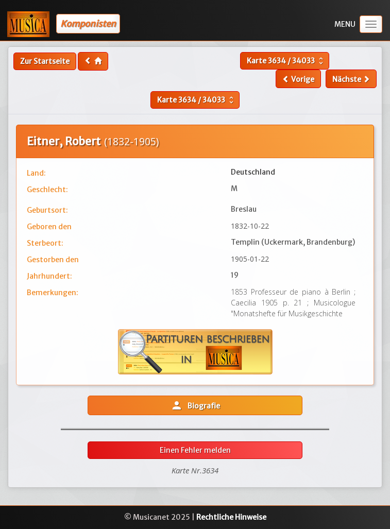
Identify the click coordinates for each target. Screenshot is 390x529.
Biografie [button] (195, 405)
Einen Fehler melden (195, 450)
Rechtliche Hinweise (231, 517)
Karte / (286, 60)
